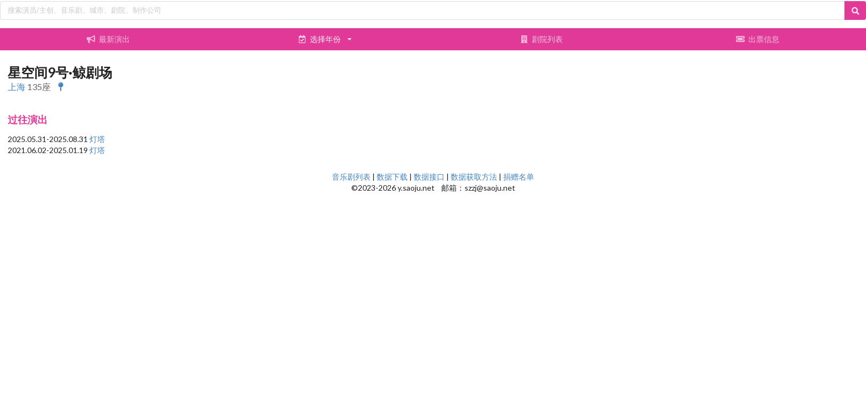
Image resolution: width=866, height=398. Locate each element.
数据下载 (392, 176)
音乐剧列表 (351, 176)
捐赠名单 (518, 176)
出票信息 (757, 39)
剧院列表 (541, 39)
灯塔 (97, 139)
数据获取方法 (474, 176)
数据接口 (429, 176)
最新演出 (108, 39)
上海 (16, 86)
